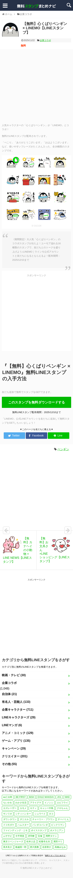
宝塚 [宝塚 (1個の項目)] (40, 836)
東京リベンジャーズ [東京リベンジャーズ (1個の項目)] (13, 841)
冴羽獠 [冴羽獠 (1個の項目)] (31, 836)
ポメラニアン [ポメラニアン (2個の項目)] (56, 830)
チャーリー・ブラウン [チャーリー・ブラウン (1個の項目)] (43, 819)
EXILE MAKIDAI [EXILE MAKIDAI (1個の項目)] (46, 797)
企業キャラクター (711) (17, 709)
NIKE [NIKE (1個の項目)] (67, 797)
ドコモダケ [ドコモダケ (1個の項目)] (8, 825)
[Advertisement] (34, 86)
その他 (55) (9, 764)
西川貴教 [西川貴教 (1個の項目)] (34, 847)
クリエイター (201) (14, 756)
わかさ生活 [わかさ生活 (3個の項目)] (20, 802)
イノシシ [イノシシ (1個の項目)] (48, 802)
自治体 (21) (9, 694)
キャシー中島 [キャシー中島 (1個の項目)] (46, 808)
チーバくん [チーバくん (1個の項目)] (63, 819)
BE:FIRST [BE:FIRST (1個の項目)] (21, 797)
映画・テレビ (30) (14, 675)
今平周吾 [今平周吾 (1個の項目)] (19, 836)
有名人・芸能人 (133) (16, 701)
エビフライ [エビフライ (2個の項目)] (62, 802)
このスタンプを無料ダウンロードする (36, 402)
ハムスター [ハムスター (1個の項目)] (23, 825)
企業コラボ (45, 40)
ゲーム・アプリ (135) (16, 740)
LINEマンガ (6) (12, 725)
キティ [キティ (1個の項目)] (33, 808)
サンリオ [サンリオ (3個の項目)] (7, 813)
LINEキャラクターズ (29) (18, 717)
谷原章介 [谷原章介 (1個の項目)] (46, 847)
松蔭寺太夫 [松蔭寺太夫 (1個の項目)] (44, 841)
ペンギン (63, 449)
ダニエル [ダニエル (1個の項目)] (24, 819)
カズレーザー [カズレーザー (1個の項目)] (9, 808)
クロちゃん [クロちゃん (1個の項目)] (62, 808)
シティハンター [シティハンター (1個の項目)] (23, 813)
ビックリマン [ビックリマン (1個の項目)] (57, 825)
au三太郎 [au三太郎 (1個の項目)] (7, 797)
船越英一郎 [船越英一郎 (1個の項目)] (20, 847)
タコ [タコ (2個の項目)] (51, 813)
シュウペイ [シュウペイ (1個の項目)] (40, 813)
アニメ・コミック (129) (17, 733)
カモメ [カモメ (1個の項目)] (23, 808)
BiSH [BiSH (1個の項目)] (31, 797)
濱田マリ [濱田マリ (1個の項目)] (57, 841)
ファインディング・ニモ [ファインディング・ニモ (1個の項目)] (15, 830)
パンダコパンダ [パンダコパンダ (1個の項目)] (40, 825)
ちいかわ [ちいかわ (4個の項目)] (7, 802)
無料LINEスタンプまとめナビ (37, 868)
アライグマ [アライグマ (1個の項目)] (35, 802)
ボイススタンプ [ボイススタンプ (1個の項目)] (39, 830)
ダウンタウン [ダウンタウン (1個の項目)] (9, 819)
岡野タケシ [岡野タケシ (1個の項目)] (51, 836)
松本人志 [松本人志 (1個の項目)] (30, 841)
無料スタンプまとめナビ (55, 855)
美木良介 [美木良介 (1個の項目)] (7, 847)
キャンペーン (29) (14, 748)
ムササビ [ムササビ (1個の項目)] (7, 836)
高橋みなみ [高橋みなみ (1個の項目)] (60, 847)
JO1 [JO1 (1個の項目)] (59, 797)
